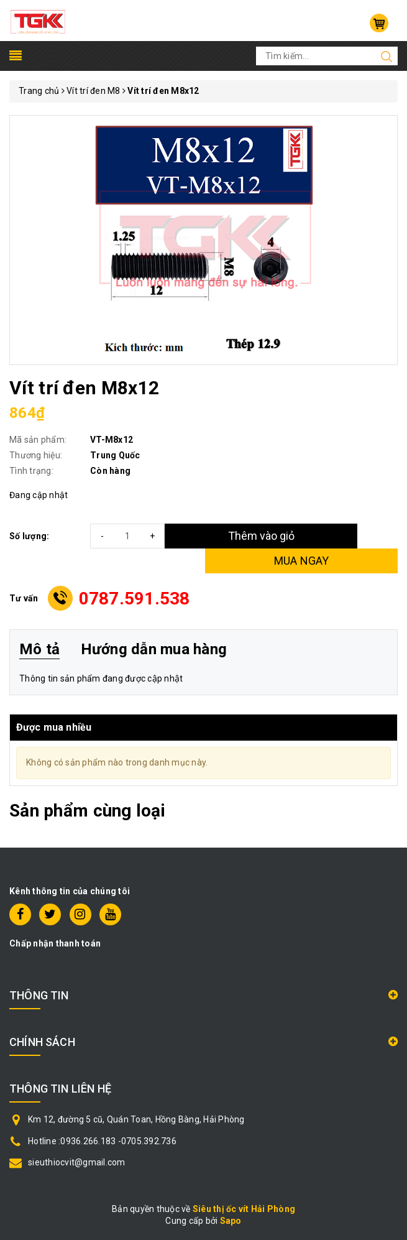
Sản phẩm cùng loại (87, 810)
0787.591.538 (134, 598)
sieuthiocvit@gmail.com (77, 1162)
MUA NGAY (301, 560)
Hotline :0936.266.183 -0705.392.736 (102, 1141)
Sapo (231, 1221)
